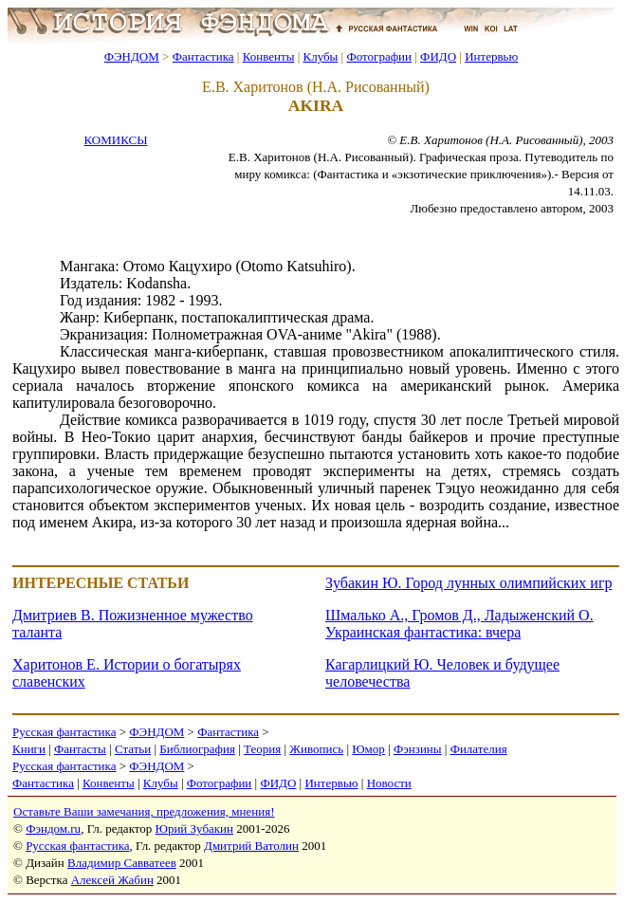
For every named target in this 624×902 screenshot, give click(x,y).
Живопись (316, 749)
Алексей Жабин (112, 880)
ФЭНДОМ (131, 56)
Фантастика (203, 56)
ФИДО (438, 56)
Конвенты (269, 56)
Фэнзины (418, 749)
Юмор (368, 749)
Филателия (478, 749)
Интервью (491, 56)
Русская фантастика (64, 732)
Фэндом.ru (53, 828)
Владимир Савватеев (121, 863)
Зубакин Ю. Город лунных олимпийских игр (468, 583)
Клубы (320, 56)
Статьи (133, 749)
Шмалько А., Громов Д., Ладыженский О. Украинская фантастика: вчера (459, 623)
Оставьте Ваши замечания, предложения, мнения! (143, 811)
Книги (29, 749)
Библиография (197, 749)
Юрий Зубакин (194, 828)
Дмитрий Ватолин (251, 845)
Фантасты (80, 749)
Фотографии (379, 56)
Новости (389, 783)
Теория (262, 749)
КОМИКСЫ (115, 140)
